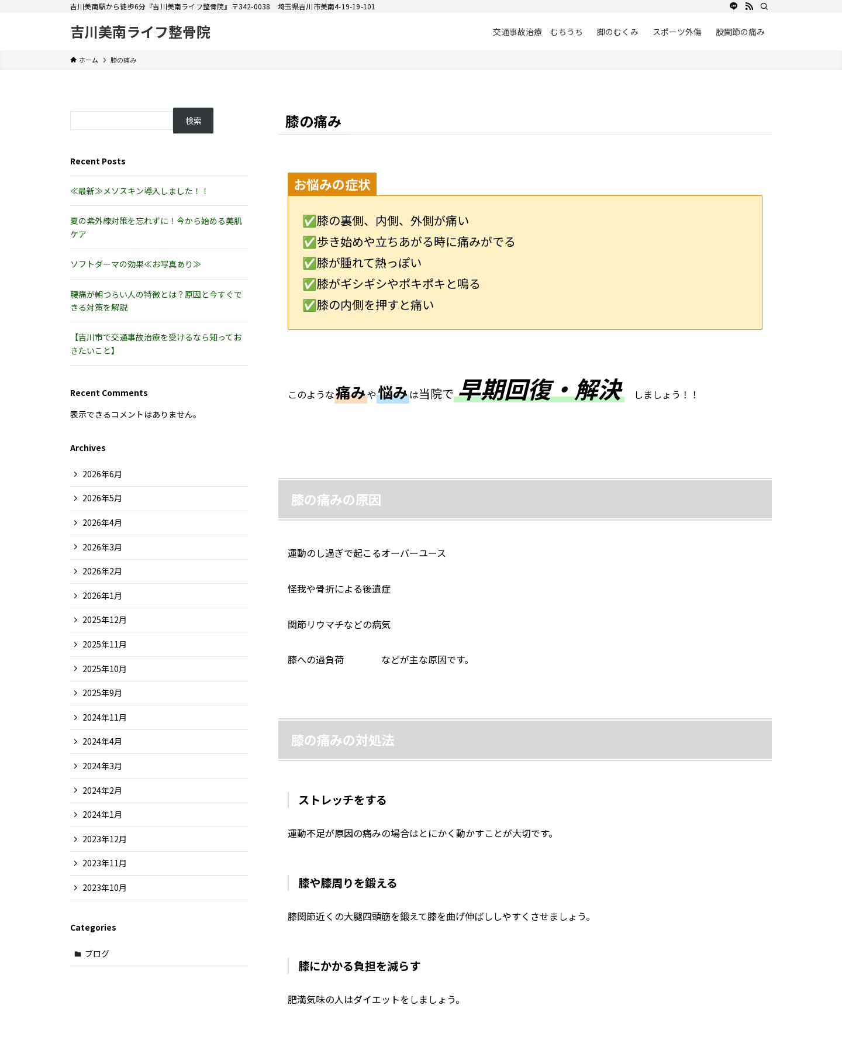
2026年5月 (102, 498)
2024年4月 (102, 741)
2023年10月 (104, 887)
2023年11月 (104, 863)
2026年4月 (102, 522)
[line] (733, 6)
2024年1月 (102, 814)
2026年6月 (102, 474)
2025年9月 (102, 692)
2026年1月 (102, 595)
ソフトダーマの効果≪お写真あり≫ (135, 264)
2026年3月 (102, 547)
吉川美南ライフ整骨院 (140, 32)
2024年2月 (102, 790)
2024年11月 (104, 717)
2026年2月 (102, 571)
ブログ (97, 953)
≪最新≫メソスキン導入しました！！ (139, 191)
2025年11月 (104, 644)
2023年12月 (104, 839)
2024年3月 (102, 766)
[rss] (749, 6)
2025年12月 (104, 619)
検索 (193, 120)
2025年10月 (104, 668)
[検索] (764, 6)
